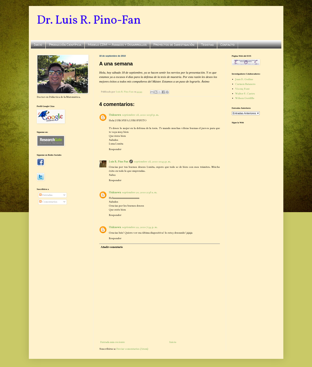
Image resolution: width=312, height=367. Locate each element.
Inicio (38, 44)
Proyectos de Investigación (173, 44)
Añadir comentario (112, 247)
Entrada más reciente (112, 342)
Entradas (46, 195)
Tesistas (207, 44)
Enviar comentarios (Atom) (132, 348)
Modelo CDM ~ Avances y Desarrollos (117, 44)
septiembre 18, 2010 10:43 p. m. (152, 161)
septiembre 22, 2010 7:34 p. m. (140, 227)
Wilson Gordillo (244, 98)
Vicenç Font (242, 88)
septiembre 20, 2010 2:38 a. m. (139, 192)
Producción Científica (65, 44)
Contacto (227, 44)
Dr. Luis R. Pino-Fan (89, 20)
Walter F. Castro (245, 93)
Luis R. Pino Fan (118, 161)
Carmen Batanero (245, 84)
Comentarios (48, 201)
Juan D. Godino (244, 79)
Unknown (115, 115)
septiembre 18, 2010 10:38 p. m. (140, 115)
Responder (115, 149)
